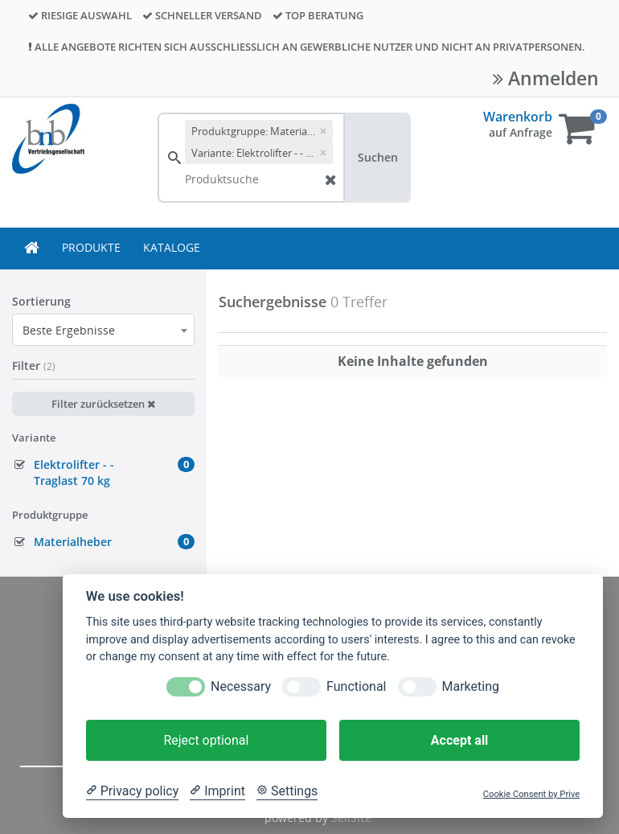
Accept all (459, 740)
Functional (356, 686)
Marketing (470, 686)
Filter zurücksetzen (103, 403)
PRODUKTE (91, 247)
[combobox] (103, 330)
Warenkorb (517, 116)
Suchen (378, 157)
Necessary (241, 686)
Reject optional (205, 740)
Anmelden (546, 78)
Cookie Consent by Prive (531, 794)
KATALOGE (171, 247)
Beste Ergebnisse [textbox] (69, 330)
